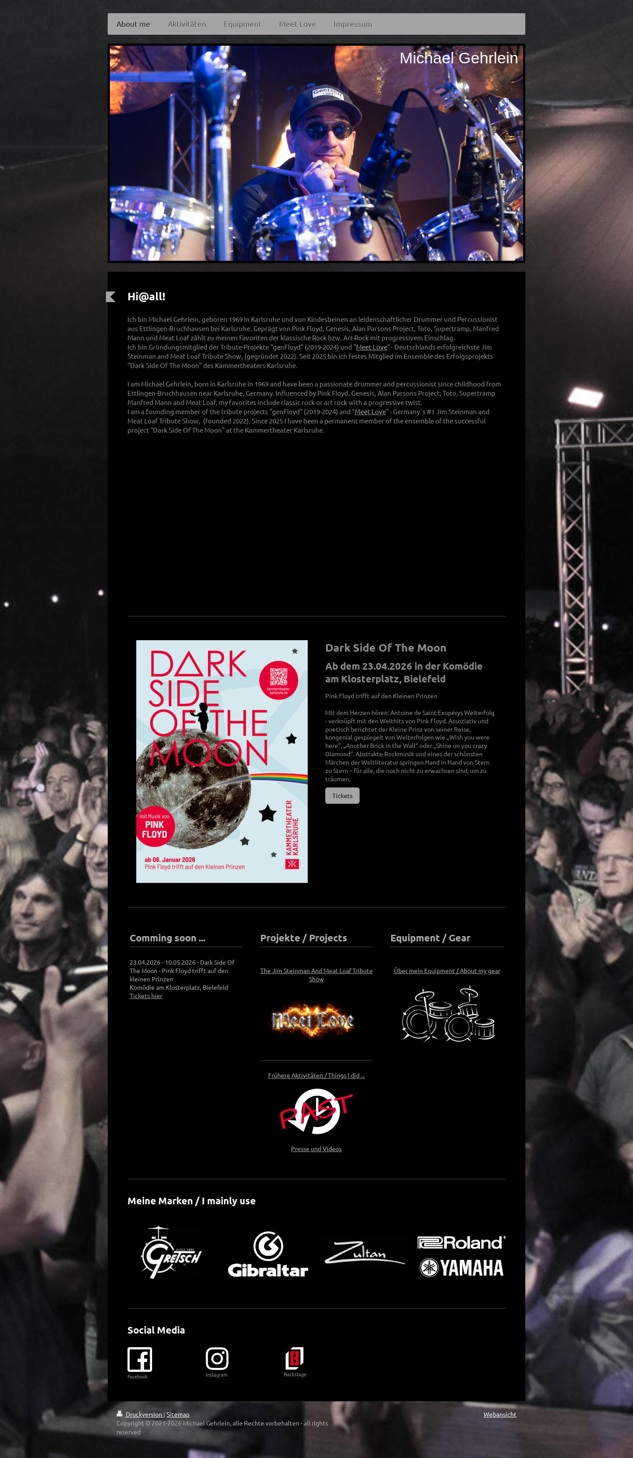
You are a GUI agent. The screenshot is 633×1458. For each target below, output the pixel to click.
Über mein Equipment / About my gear (447, 970)
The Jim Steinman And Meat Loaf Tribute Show (316, 974)
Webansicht (500, 1414)
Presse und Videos (316, 1148)
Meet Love (371, 347)
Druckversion (140, 1414)
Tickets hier (146, 995)
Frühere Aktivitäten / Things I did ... (316, 1075)
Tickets (342, 795)
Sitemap (178, 1414)
